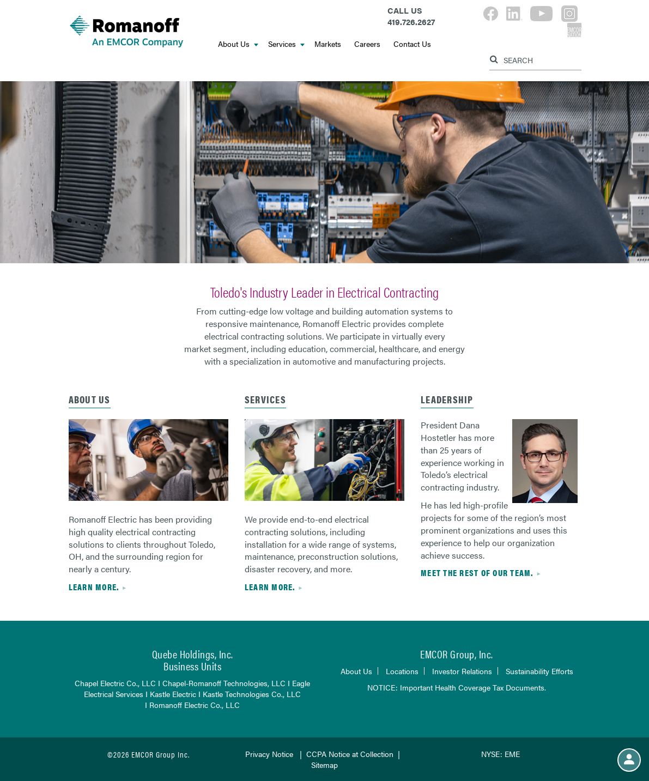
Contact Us (412, 43)
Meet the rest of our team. (477, 572)
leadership (447, 399)
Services (286, 43)
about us (90, 399)
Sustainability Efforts (539, 670)
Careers (367, 43)
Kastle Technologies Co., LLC (252, 693)
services (265, 399)
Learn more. (94, 586)
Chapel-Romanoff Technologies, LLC (224, 682)
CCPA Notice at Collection (349, 753)
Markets (327, 43)
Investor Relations (462, 670)
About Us (238, 43)
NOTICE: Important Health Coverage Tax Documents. (456, 687)
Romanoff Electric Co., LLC (194, 704)
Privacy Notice (269, 753)
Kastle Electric (173, 693)
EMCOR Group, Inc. (456, 654)
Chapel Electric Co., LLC (115, 682)
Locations (402, 670)
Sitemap (324, 764)
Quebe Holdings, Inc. (192, 654)
